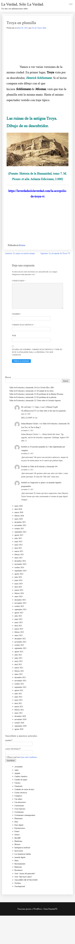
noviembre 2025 (20, 525)
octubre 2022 (19, 645)
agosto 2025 (19, 535)
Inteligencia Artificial (22, 848)
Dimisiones (19, 818)
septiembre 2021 (20, 687)
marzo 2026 (19, 512)
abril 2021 (18, 703)
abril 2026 (18, 509)
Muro (16, 861)
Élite (16, 822)
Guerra (17, 835)
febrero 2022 (19, 671)
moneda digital (20, 857)
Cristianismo (19, 812)
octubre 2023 (19, 606)
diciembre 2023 (20, 600)
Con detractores (20, 802)
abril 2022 (18, 664)
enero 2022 (19, 674)
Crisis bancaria (20, 809)
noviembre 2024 (20, 564)
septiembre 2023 (20, 609)
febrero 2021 (19, 710)
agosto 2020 (19, 729)
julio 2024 (18, 577)
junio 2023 (18, 619)
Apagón (17, 773)
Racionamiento (20, 864)
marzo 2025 (19, 551)
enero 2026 (19, 519)
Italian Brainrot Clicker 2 (30, 424)
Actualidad (18, 767)
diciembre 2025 (20, 522)
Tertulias (18, 883)
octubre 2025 (19, 529)
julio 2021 (18, 694)
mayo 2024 (19, 584)
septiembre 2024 (20, 571)
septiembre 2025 (20, 532)
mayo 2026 (19, 506)
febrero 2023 (19, 632)
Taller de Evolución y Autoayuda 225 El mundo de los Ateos (31, 391)
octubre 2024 (19, 567)
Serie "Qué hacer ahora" (23, 877)
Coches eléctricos (21, 793)
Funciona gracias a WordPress (30, 909)
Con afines (18, 799)
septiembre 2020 (20, 726)
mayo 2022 (19, 661)
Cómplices (18, 796)
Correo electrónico (23, 325)
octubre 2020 (19, 723)
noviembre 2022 (20, 642)
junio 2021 (18, 697)
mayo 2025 (19, 545)
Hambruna (18, 841)
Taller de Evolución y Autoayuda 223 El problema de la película (32, 397)
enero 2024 (19, 596)
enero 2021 (19, 713)
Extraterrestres (20, 828)
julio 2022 (18, 655)
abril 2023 (18, 626)
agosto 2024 (19, 574)
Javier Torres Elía (39, 28)
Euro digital (19, 825)
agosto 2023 (19, 613)
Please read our (21, 757)
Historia (22, 245)
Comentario (19, 281)
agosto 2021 (19, 690)
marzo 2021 (19, 707)
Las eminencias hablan (23, 854)
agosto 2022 (19, 652)
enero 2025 (19, 558)
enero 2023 (19, 635)
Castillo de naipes (21, 780)
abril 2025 (18, 548)
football (24, 447)
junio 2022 (18, 658)
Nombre (16, 314)
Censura (17, 783)
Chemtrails (18, 786)
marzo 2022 (19, 668)
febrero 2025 (19, 554)
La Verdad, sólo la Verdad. (22, 4)
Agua (16, 770)
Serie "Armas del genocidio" (25, 874)
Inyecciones (19, 851)
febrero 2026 (19, 516)
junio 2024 (18, 580)
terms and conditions (28, 757)
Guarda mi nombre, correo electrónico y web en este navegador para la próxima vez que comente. (37, 352)
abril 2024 (18, 587)
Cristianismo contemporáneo (25, 815)
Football (24, 467)
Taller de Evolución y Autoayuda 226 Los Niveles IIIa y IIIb (31, 388)
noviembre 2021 (20, 681)
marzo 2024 (19, 590)
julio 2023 (18, 616)
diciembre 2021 (20, 677)
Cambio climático (21, 776)
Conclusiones (19, 806)
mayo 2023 (19, 622)
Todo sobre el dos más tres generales (52, 411)
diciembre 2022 (20, 639)
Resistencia (18, 870)
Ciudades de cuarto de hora (24, 789)
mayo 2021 (19, 700)
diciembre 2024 (20, 561)
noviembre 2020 (20, 719)
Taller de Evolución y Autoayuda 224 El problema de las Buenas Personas (36, 394)
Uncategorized (20, 886)
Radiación (18, 867)
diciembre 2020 (20, 716)
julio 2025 (18, 538)
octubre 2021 (19, 684)
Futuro (17, 831)
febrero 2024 (19, 593)
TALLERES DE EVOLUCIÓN (26, 880)
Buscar (8, 377)
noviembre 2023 (20, 603)
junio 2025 (18, 542)
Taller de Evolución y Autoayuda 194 (43, 467)
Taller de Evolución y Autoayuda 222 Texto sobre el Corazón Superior (35, 400)
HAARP (18, 838)
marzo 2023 (19, 629)
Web (14, 336)
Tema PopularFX (50, 909)
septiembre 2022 (20, 648)
